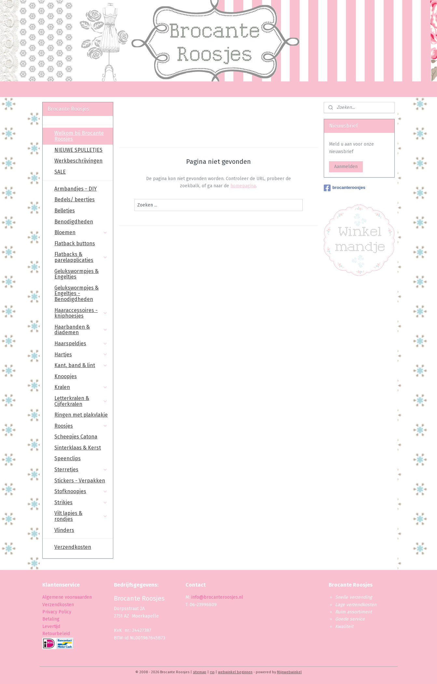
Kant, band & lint (81, 365)
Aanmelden (346, 166)
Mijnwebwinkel (289, 672)
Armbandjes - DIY (75, 189)
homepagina (243, 186)
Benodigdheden (73, 222)
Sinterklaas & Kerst (77, 448)
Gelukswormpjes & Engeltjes (76, 274)
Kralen (81, 387)
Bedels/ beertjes (74, 199)
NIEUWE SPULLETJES (78, 150)
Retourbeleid (56, 633)
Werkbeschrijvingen (78, 161)
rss (212, 672)
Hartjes (81, 354)
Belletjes (64, 210)
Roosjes (81, 426)
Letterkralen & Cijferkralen (81, 401)
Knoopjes (65, 376)
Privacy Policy (57, 612)
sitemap (199, 672)
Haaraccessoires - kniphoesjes (81, 313)
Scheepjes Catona (75, 437)
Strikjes (81, 502)
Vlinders (64, 530)
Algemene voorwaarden (67, 597)
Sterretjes (81, 469)
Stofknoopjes (81, 491)
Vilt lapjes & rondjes (81, 516)
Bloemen (81, 232)
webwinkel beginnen (235, 672)
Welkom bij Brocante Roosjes (79, 136)
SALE (60, 172)
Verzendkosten (72, 547)
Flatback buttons (74, 243)
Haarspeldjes (81, 343)
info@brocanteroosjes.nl (217, 597)
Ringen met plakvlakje (81, 415)
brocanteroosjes (344, 188)
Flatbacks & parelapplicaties (81, 257)
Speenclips (67, 458)
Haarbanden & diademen (81, 330)
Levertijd (51, 626)
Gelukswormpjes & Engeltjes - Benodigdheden (76, 293)
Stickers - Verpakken (79, 480)
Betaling (51, 619)
